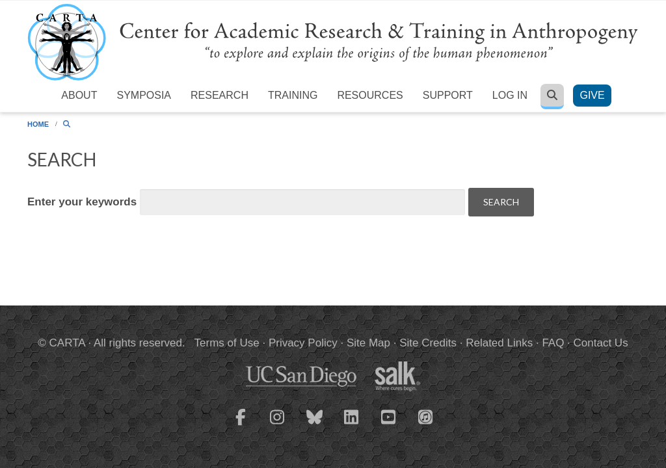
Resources (370, 95)
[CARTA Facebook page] (240, 425)
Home (38, 124)
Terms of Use (227, 343)
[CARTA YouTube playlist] (389, 425)
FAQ (553, 343)
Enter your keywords (83, 202)
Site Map (368, 343)
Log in (509, 95)
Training (292, 95)
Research (219, 95)
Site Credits (428, 343)
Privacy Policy (303, 343)
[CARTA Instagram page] (277, 425)
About (79, 95)
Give (591, 95)
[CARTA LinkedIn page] (352, 425)
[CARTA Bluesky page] (315, 425)
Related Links (499, 343)
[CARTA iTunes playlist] (426, 416)
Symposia (143, 95)
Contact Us (601, 343)
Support (448, 95)
